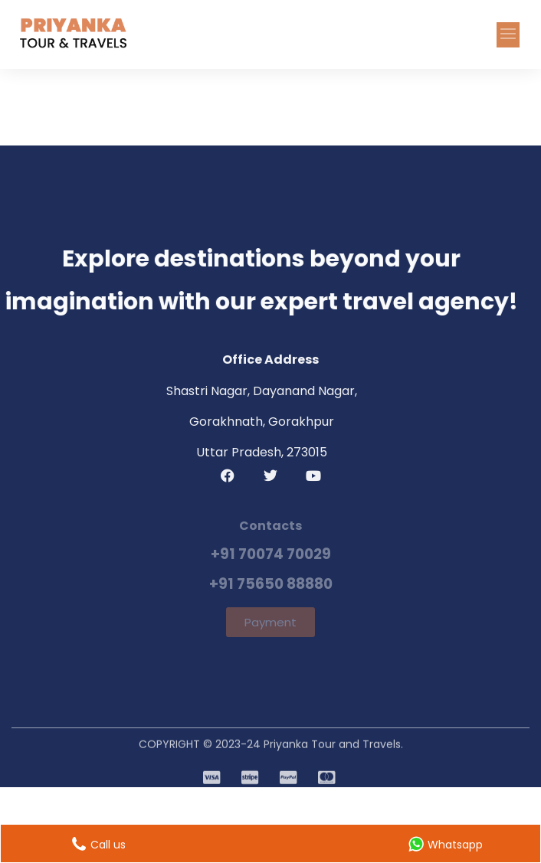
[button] (508, 34)
